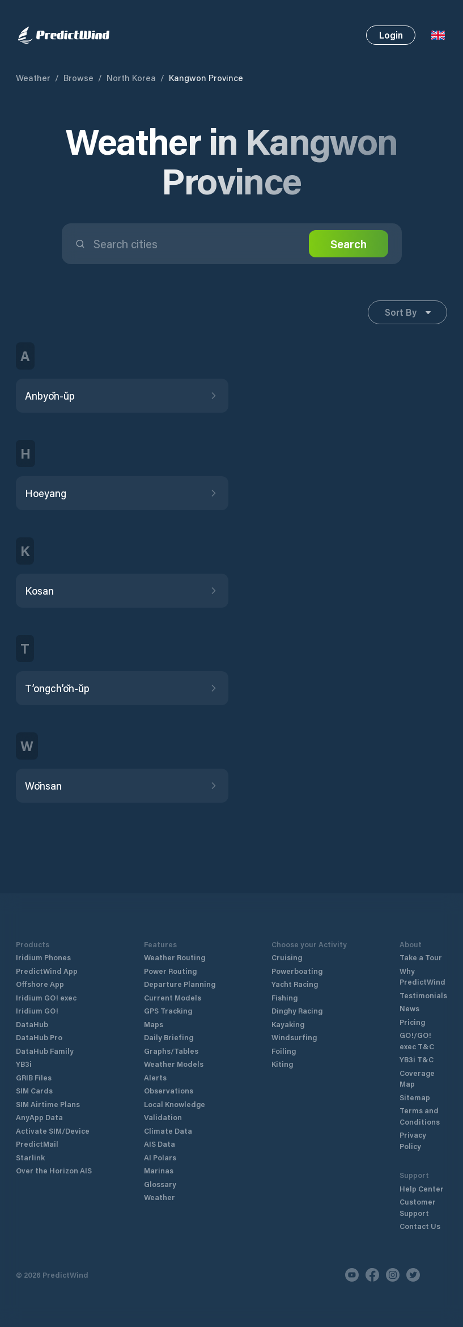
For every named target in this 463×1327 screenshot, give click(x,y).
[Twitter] (413, 1275)
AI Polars (160, 1157)
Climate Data (168, 1130)
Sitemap (415, 1097)
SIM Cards (34, 1090)
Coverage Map (417, 1078)
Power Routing (170, 971)
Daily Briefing (168, 1037)
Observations (168, 1090)
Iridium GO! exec (46, 997)
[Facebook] (372, 1275)
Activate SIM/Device (53, 1130)
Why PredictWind (422, 976)
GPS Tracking (168, 1010)
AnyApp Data (39, 1117)
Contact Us (420, 1226)
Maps (153, 1024)
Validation (163, 1117)
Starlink (30, 1157)
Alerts (155, 1077)
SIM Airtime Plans (48, 1104)
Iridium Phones (43, 957)
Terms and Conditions (420, 1115)
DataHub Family (45, 1050)
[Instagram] (393, 1275)
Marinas (158, 1170)
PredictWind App (47, 971)
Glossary (160, 1184)
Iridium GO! (37, 1010)
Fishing (284, 997)
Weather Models (173, 1064)
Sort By (408, 312)
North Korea (131, 77)
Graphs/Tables (171, 1050)
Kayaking (287, 1024)
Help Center (422, 1188)
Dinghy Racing (296, 1010)
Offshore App (40, 984)
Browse (78, 77)
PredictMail (37, 1143)
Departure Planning (179, 984)
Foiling (283, 1050)
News (409, 1008)
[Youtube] (352, 1275)
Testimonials (423, 995)
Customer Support (418, 1207)
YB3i (24, 1064)
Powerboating (296, 971)
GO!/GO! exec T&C (417, 1040)
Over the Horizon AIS (54, 1170)
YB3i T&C (417, 1059)
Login (391, 35)
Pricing (412, 1022)
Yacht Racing (294, 984)
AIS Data (159, 1143)
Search (348, 243)
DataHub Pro (39, 1037)
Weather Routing (174, 957)
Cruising (286, 957)
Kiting (282, 1064)
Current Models (172, 997)
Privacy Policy (413, 1140)
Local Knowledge (174, 1104)
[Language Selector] (438, 35)
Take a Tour (421, 957)
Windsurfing (294, 1037)
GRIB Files (34, 1077)
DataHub (32, 1024)
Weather (33, 77)
